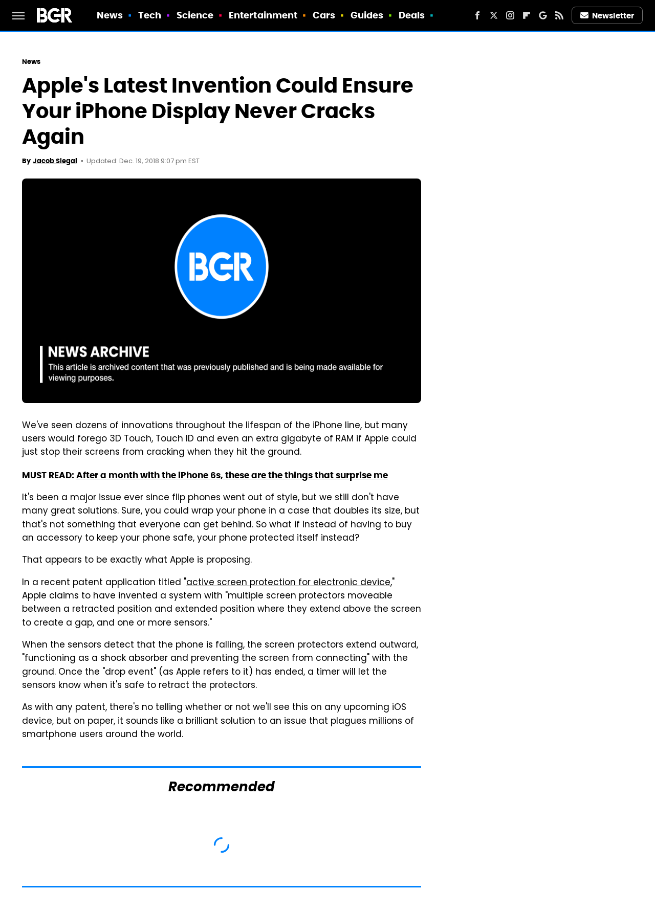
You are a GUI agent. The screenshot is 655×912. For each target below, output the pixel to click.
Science (195, 15)
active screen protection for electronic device (288, 583)
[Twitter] (494, 15)
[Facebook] (477, 15)
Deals (412, 15)
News (110, 15)
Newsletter (607, 15)
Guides (367, 15)
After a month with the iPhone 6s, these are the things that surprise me (232, 475)
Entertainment (263, 15)
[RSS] (559, 15)
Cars (324, 15)
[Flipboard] (526, 15)
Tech (149, 15)
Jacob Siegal (55, 161)
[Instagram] (510, 15)
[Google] (543, 15)
